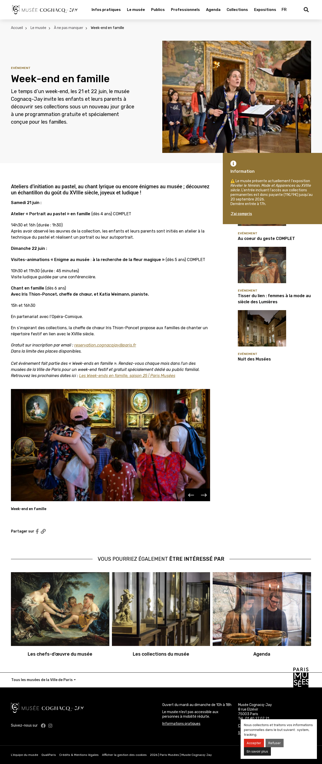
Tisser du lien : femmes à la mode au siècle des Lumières (274, 298)
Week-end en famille (107, 28)
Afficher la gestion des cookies (124, 755)
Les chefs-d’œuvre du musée (60, 654)
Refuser (274, 743)
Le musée (136, 9)
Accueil (17, 28)
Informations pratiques (181, 724)
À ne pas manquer (68, 28)
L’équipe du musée (24, 755)
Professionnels (185, 9)
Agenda (213, 9)
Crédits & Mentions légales (79, 755)
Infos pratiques (106, 9)
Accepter (254, 743)
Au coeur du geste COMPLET (266, 238)
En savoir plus (257, 751)
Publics (158, 9)
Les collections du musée (161, 654)
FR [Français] (284, 9)
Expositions (265, 9)
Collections (237, 9)
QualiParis (48, 755)
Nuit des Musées (254, 359)
